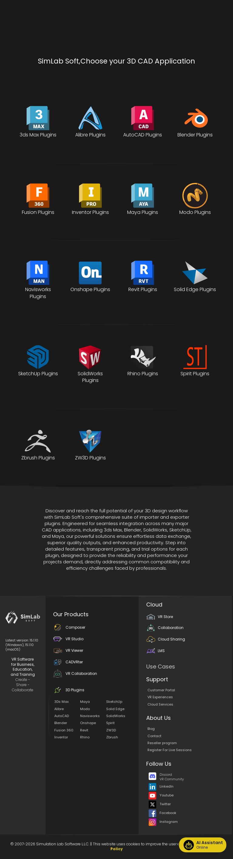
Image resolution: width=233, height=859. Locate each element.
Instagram (163, 821)
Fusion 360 (63, 730)
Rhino (84, 737)
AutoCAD (61, 715)
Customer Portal (161, 690)
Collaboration (165, 627)
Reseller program (162, 742)
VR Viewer (68, 650)
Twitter (160, 804)
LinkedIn (161, 786)
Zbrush (112, 737)
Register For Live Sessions (169, 749)
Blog (151, 728)
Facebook (162, 812)
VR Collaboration (75, 673)
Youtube (161, 795)
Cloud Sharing (165, 639)
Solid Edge (115, 708)
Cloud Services (160, 704)
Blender (60, 722)
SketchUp (114, 701)
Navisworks (90, 715)
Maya (85, 701)
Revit (84, 730)
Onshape (88, 722)
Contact (154, 736)
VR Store (159, 616)
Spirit (110, 722)
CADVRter (68, 662)
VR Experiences (160, 697)
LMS (155, 650)
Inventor (61, 737)
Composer (69, 627)
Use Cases (160, 666)
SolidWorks (115, 715)
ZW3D (111, 730)
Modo (85, 708)
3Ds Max (61, 701)
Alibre (59, 708)
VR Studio (68, 638)
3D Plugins (68, 689)
